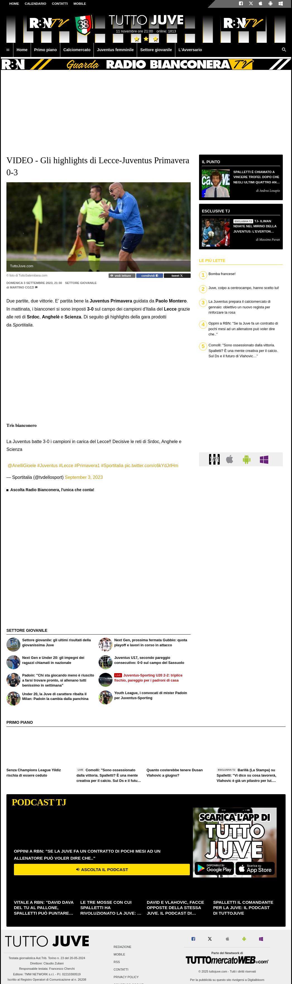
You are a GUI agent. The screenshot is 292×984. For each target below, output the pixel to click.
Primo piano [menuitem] (45, 50)
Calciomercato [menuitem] (76, 50)
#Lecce (66, 465)
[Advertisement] (53, 547)
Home (14, 3)
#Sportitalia (112, 465)
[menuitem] (8, 50)
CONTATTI (60, 3)
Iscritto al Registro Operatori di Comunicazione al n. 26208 (47, 979)
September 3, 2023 (84, 477)
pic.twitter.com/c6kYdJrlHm (151, 465)
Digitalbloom (256, 979)
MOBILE (79, 3)
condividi (150, 275)
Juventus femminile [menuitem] (115, 50)
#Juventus (47, 465)
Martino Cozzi (22, 287)
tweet (177, 275)
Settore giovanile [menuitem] (156, 50)
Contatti (121, 969)
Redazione (122, 946)
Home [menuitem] (22, 50)
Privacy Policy (126, 977)
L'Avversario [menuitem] (190, 50)
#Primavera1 (87, 465)
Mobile (119, 954)
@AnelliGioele (22, 465)
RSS (117, 962)
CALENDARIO (35, 3)
